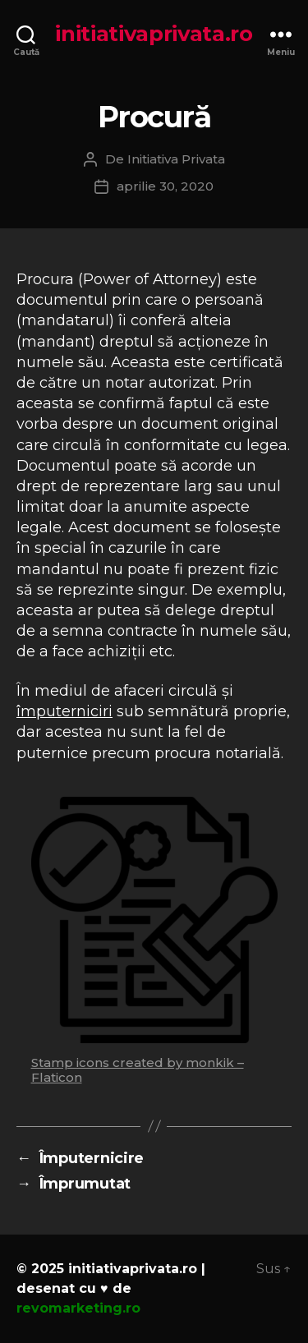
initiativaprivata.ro (154, 33)
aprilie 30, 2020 (165, 186)
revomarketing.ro (78, 1308)
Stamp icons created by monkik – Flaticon (137, 1070)
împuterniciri (64, 711)
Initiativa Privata (176, 159)
